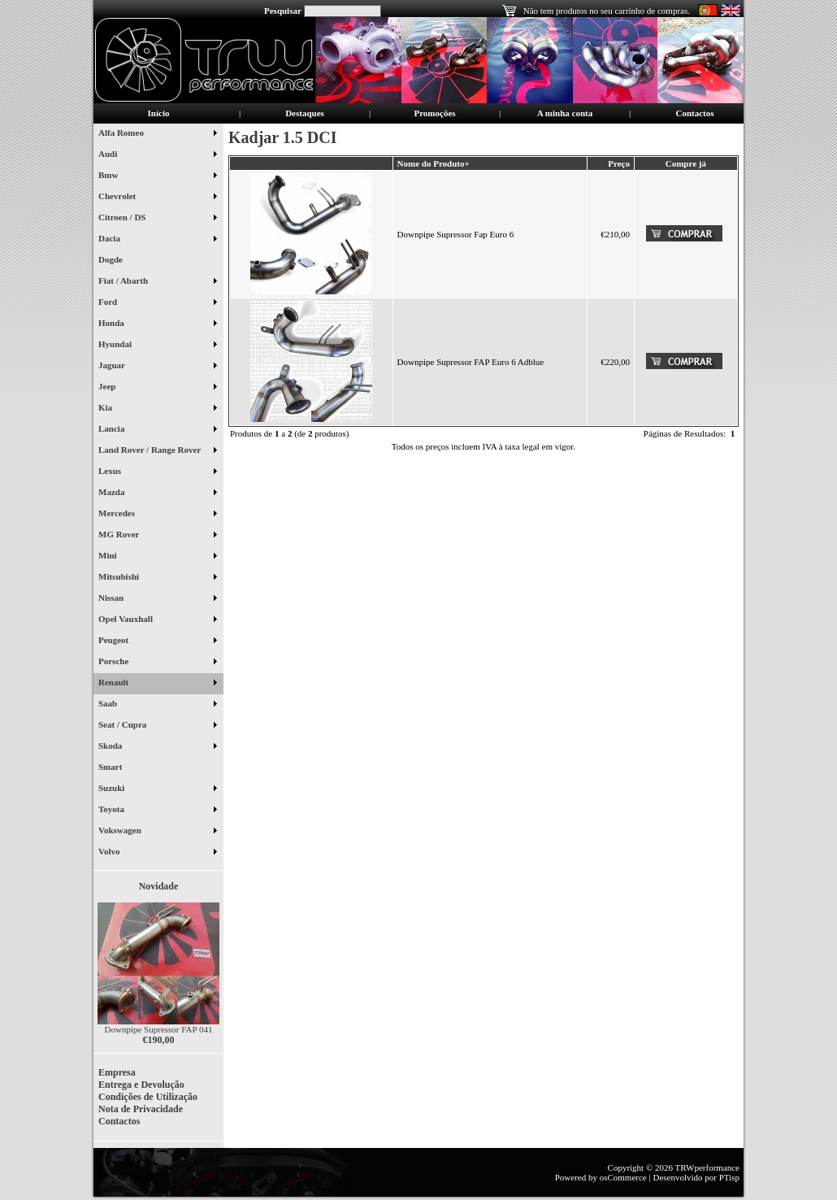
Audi (157, 155)
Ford (157, 303)
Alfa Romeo (157, 134)
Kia (157, 408)
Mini (157, 556)
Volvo (157, 852)
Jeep (157, 387)
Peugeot (157, 641)
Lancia (157, 430)
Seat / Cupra (157, 726)
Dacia (157, 239)
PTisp (729, 1177)
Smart (117, 768)
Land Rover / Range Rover (157, 451)
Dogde (117, 260)
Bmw (157, 176)
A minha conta (564, 113)
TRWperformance (707, 1167)
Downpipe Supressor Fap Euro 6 (455, 234)
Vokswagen (157, 831)
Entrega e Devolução (141, 1084)
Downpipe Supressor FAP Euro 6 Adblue (470, 362)
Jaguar (157, 366)
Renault (157, 683)
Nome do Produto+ (433, 163)
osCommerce (623, 1177)
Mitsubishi (157, 578)
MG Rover (157, 535)
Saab (157, 704)
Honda (157, 324)
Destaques (304, 113)
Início (159, 113)
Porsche (157, 662)
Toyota (157, 810)
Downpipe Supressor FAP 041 (159, 1029)
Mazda (157, 493)
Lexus (157, 472)
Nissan (157, 599)
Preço (619, 163)
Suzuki (157, 789)
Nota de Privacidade (140, 1109)
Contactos (694, 113)
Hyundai (157, 345)
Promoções (434, 113)
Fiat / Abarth (157, 282)
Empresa (117, 1072)
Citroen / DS (157, 218)
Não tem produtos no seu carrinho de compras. (606, 10)
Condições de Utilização (147, 1096)
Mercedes (157, 514)
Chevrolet (157, 197)
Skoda (157, 747)
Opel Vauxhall (157, 620)
